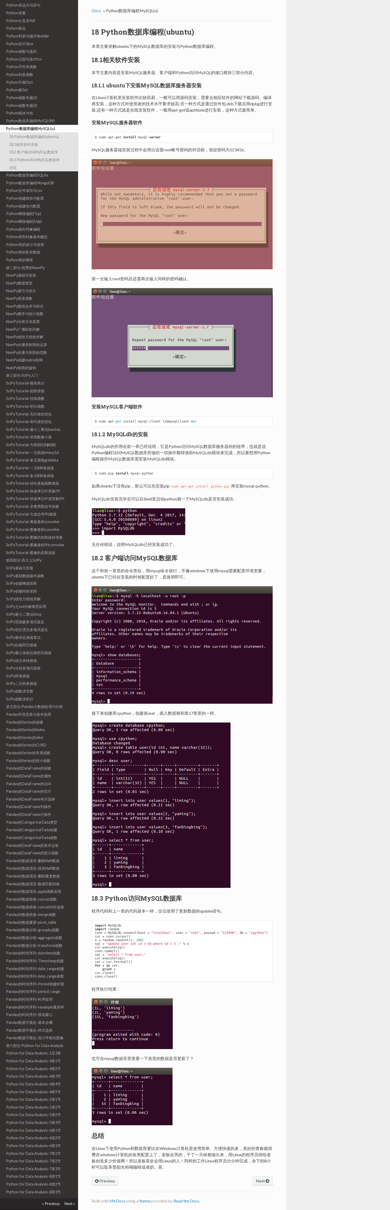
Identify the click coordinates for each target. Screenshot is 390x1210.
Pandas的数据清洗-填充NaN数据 (33, 857)
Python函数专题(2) (21, 94)
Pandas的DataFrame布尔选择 (30, 788)
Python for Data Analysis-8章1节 (33, 1165)
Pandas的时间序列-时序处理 (29, 988)
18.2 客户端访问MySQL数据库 (33, 141)
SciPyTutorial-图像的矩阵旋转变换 (34, 526)
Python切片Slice (19, 33)
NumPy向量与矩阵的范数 (26, 341)
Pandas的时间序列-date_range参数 (35, 965)
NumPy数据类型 (19, 272)
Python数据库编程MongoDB (30, 172)
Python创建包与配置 (23, 195)
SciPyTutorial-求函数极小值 (29, 426)
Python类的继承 (19, 249)
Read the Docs (186, 1200)
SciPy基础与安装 (19, 557)
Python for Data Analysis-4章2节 (33, 1058)
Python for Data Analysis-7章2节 (33, 1150)
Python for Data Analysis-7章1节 (33, 1142)
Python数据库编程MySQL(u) (30, 117)
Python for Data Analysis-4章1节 (33, 1050)
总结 (12, 156)
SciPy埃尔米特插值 (21, 649)
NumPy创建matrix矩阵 (24, 349)
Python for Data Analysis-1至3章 (33, 1042)
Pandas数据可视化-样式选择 (29, 1019)
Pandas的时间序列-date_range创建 (35, 957)
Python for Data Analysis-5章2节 (33, 1096)
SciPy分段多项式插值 (23, 657)
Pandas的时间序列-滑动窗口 (29, 1003)
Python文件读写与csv (24, 179)
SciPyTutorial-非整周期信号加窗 (32, 495)
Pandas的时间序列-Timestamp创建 (35, 950)
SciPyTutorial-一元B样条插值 (30, 457)
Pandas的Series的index (25, 719)
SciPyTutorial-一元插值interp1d (32, 441)
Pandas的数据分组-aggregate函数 (34, 927)
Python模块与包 (19, 102)
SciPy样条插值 (18, 665)
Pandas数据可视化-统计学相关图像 (34, 1027)
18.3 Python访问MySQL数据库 (34, 149)
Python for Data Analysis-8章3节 (33, 1181)
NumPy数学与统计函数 (24, 303)
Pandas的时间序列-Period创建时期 (35, 973)
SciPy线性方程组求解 (23, 588)
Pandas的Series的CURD (26, 734)
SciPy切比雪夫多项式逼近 (27, 618)
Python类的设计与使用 (25, 233)
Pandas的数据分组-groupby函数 (32, 919)
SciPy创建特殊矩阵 (21, 580)
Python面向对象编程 (23, 218)
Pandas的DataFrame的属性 (28, 765)
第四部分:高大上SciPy (24, 549)
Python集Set (17, 79)
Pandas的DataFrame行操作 (28, 803)
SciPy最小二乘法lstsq (23, 603)
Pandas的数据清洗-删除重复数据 (33, 865)
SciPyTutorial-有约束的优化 (29, 410)
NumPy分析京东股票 (23, 310)
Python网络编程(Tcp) (23, 202)
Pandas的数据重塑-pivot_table (31, 911)
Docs (96, 10)
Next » (70, 1203)
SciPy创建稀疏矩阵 (21, 572)
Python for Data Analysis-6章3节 (33, 1135)
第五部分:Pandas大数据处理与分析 (34, 695)
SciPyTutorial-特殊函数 (25, 387)
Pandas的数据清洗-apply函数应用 (33, 880)
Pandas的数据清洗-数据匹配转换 (33, 873)
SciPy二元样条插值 (21, 672)
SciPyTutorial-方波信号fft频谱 (31, 503)
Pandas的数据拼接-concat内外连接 (35, 896)
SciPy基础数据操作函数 (25, 565)
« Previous (51, 1203)
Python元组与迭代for (24, 48)
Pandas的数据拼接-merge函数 (31, 903)
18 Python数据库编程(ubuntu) (34, 125)
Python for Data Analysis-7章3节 (33, 1158)
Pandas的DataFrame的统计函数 (32, 842)
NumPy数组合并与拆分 (24, 295)
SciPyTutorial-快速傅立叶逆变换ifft (35, 487)
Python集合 (16, 17)
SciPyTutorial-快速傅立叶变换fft (33, 480)
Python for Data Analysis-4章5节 (33, 1081)
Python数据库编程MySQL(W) (30, 110)
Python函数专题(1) (21, 86)
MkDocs (117, 1200)
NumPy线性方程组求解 (24, 326)
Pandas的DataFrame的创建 (28, 757)
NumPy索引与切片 (21, 280)
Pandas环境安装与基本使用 (28, 703)
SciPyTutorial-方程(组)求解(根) (31, 434)
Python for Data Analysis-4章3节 (33, 1065)
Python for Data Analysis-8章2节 (33, 1173)
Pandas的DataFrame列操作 (28, 795)
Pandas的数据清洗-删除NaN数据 (33, 850)
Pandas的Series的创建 (24, 711)
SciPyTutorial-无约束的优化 (29, 403)
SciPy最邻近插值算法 (23, 626)
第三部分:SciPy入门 (22, 364)
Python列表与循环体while (27, 25)
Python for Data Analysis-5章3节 (33, 1111)
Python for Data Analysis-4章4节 (33, 1073)
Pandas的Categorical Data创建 (31, 819)
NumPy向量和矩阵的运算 (26, 333)
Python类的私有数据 (23, 241)
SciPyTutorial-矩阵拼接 (25, 380)
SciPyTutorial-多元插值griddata (32, 449)
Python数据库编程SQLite (27, 164)
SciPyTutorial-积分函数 (25, 395)
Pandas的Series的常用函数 (28, 742)
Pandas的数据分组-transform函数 (34, 934)
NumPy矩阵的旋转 (21, 357)
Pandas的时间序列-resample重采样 (35, 996)
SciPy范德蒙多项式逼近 (25, 611)
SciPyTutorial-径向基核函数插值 (32, 472)
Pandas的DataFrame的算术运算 (32, 834)
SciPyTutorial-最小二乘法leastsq (33, 418)
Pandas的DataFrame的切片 (28, 780)
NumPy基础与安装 (21, 264)
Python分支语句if (20, 10)
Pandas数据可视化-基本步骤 (29, 1011)
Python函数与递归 (21, 40)
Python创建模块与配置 (25, 187)
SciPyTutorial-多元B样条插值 (30, 465)
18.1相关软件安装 (23, 133)
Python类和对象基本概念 (27, 226)
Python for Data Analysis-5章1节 (33, 1088)
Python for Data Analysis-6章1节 (33, 1119)
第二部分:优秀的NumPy (25, 257)
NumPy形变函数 (19, 287)
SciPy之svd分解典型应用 (26, 595)
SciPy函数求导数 (19, 680)
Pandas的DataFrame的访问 (28, 773)
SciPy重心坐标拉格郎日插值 (29, 642)
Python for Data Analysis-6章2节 (33, 1127)
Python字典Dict (19, 71)
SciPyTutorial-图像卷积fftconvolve (35, 534)
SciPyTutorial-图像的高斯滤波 (30, 541)
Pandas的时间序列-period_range (33, 980)
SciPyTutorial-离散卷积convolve (33, 511)
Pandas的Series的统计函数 (28, 749)
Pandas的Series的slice (24, 726)
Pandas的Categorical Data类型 (31, 811)
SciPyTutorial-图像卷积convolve (33, 518)
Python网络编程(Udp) (24, 210)
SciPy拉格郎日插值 (21, 634)
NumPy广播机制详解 (23, 318)
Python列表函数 (19, 63)
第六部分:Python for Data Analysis (34, 1034)
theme (144, 1200)
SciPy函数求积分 (19, 688)
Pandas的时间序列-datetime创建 (33, 942)
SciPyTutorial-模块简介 (25, 372)
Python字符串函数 (21, 56)
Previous (105, 1180)
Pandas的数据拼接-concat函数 (31, 888)
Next (262, 1180)
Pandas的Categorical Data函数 (31, 826)
